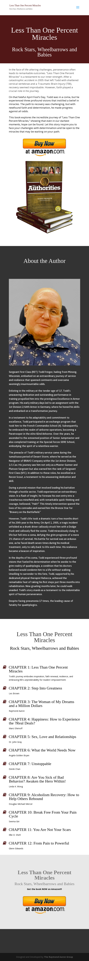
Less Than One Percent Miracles (25, 5)
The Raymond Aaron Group (58, 956)
